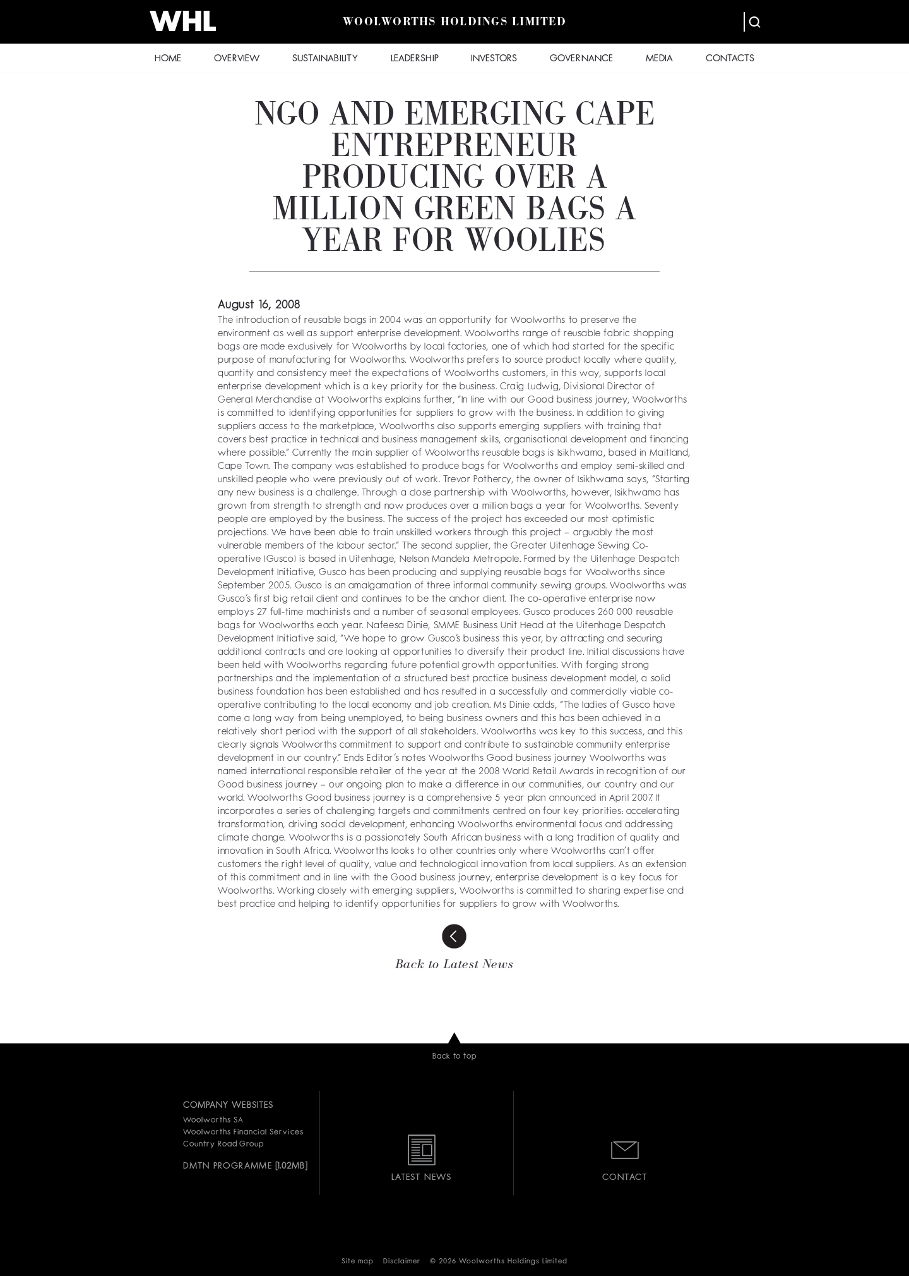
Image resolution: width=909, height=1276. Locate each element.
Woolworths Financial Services (243, 1132)
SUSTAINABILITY (325, 59)
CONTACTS (730, 59)
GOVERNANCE (581, 59)
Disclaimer (401, 1261)
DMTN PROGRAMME (227, 1166)
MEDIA (659, 59)
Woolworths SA (213, 1120)
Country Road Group (223, 1144)
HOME (168, 59)
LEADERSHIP (415, 59)
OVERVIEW (236, 59)
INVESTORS (494, 59)
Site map (358, 1261)
